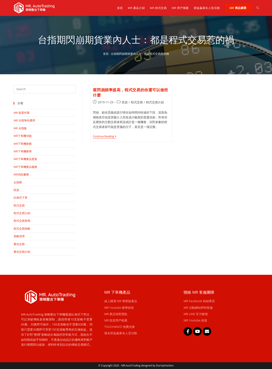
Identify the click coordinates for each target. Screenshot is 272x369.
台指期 (18, 182)
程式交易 (137, 102)
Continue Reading (104, 136)
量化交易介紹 (22, 252)
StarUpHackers (165, 365)
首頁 (106, 54)
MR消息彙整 (21, 174)
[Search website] (258, 8)
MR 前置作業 (22, 113)
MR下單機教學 (23, 151)
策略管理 (19, 236)
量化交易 (19, 244)
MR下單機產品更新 (25, 159)
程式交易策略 (22, 228)
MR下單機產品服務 (25, 167)
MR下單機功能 (23, 136)
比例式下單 (20, 197)
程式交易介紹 (155, 102)
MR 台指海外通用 (24, 120)
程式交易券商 (22, 221)
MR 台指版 (20, 128)
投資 (125, 102)
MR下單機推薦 (23, 144)
